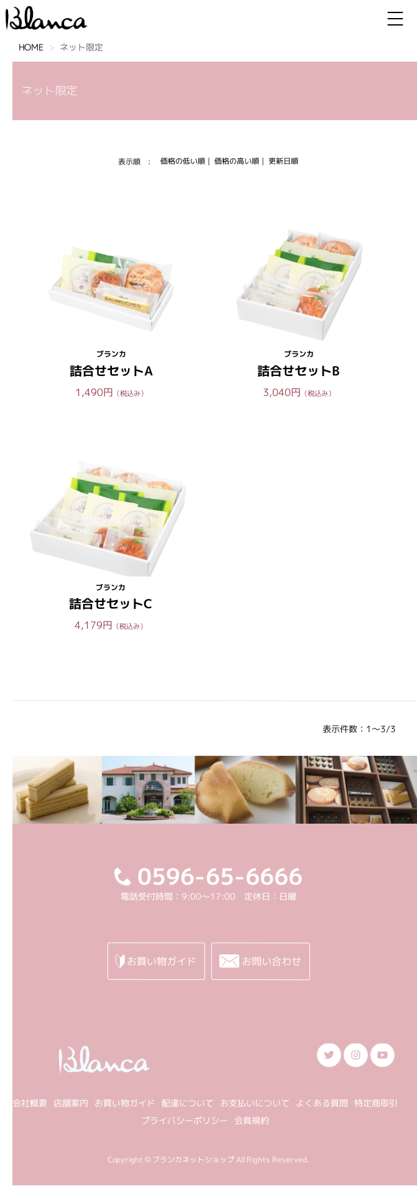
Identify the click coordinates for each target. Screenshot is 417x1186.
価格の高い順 (236, 161)
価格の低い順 (182, 161)
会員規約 (251, 1120)
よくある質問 (322, 1102)
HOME (31, 47)
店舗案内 (70, 1102)
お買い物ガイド (124, 1102)
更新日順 (283, 161)
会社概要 (29, 1102)
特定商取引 (376, 1102)
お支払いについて (255, 1102)
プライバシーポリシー (184, 1120)
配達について (188, 1102)
